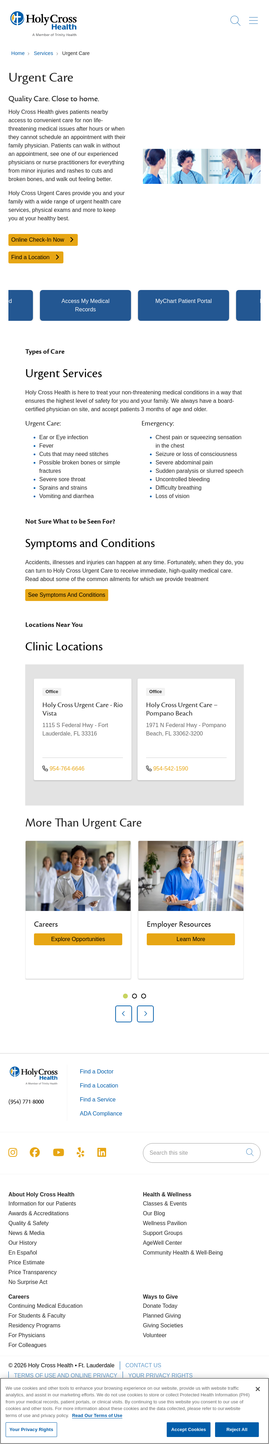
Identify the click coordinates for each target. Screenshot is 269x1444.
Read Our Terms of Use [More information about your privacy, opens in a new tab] (97, 1419)
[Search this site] (202, 1153)
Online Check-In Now (43, 240)
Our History (22, 1243)
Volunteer (155, 1335)
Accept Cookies (188, 1433)
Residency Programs (34, 1325)
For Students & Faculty (36, 1316)
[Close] (257, 1392)
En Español (22, 1253)
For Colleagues (27, 1345)
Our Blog (154, 1213)
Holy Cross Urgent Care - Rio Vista (82, 709)
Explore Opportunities (78, 939)
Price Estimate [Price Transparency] (26, 1262)
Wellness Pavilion (165, 1223)
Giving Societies (163, 1325)
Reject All (236, 1433)
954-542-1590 (167, 769)
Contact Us (143, 1365)
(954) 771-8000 (26, 1102)
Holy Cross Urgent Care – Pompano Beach (182, 709)
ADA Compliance (101, 1114)
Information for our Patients (42, 1204)
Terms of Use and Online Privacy (65, 1376)
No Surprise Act (27, 1282)
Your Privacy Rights (160, 1376)
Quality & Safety (28, 1223)
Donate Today (160, 1306)
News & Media (26, 1233)
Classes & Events (165, 1204)
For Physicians (26, 1335)
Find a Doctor (96, 1072)
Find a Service (98, 1100)
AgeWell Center (162, 1243)
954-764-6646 (63, 769)
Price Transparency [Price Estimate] (32, 1272)
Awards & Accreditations (38, 1213)
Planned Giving (162, 1316)
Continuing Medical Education (45, 1306)
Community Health (166, 1253)
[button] (255, 18)
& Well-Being (206, 1253)
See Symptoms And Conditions (66, 595)
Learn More (191, 939)
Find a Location (36, 257)
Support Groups (162, 1233)
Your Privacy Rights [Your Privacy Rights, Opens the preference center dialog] (31, 1433)
